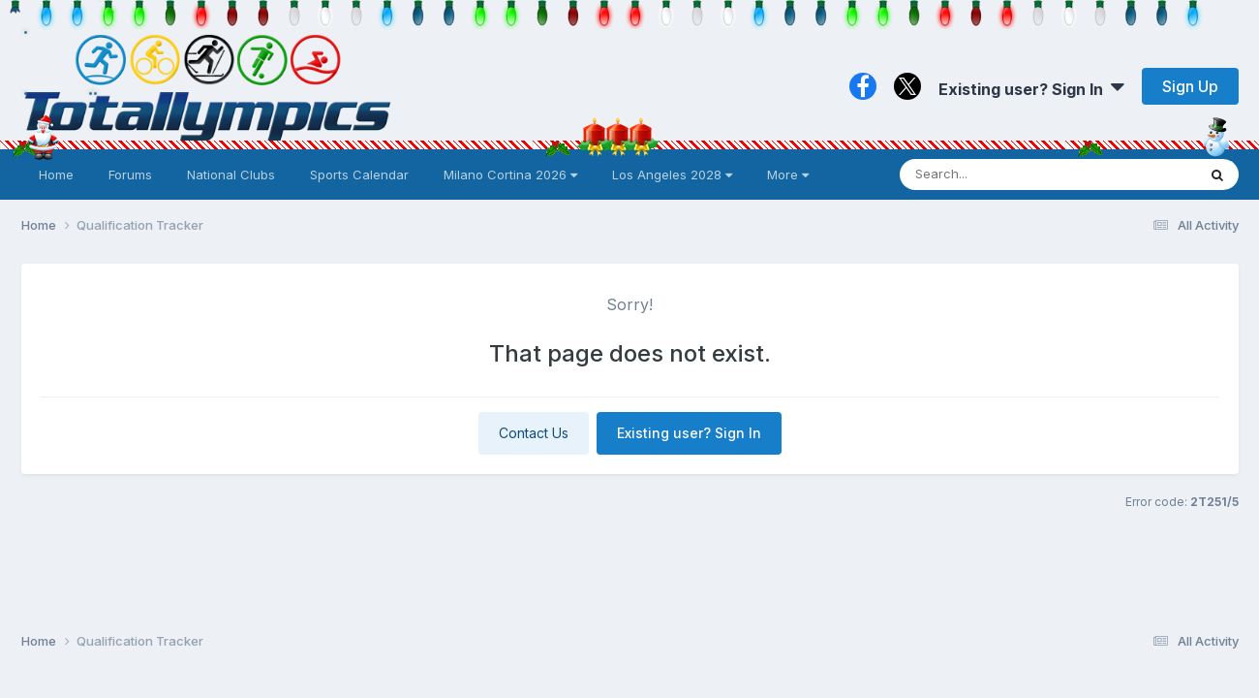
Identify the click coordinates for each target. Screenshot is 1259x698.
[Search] (995, 174)
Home (56, 174)
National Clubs (231, 174)
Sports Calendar (359, 174)
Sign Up (1190, 86)
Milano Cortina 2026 (510, 174)
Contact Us (533, 433)
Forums (130, 174)
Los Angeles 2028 (672, 174)
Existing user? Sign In (1031, 89)
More (788, 174)
